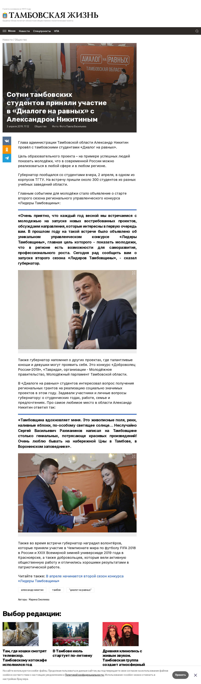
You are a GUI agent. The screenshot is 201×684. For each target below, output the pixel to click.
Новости (24, 31)
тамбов (56, 590)
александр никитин (32, 590)
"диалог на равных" (80, 590)
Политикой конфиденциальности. (84, 675)
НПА (56, 31)
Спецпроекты (42, 31)
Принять (180, 675)
